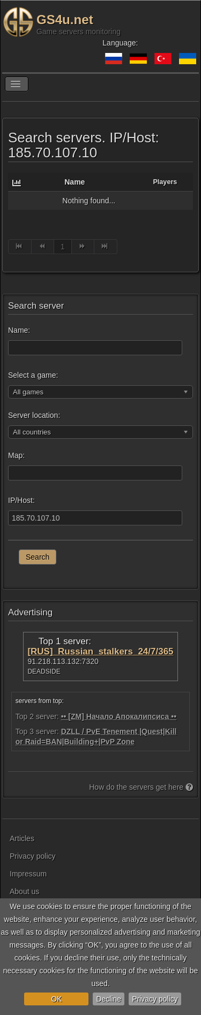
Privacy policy (155, 999)
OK (56, 999)
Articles (22, 838)
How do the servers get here (141, 787)
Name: (19, 330)
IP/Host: (21, 500)
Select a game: (33, 375)
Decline (108, 999)
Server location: (34, 415)
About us (24, 891)
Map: (16, 455)
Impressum (28, 873)
